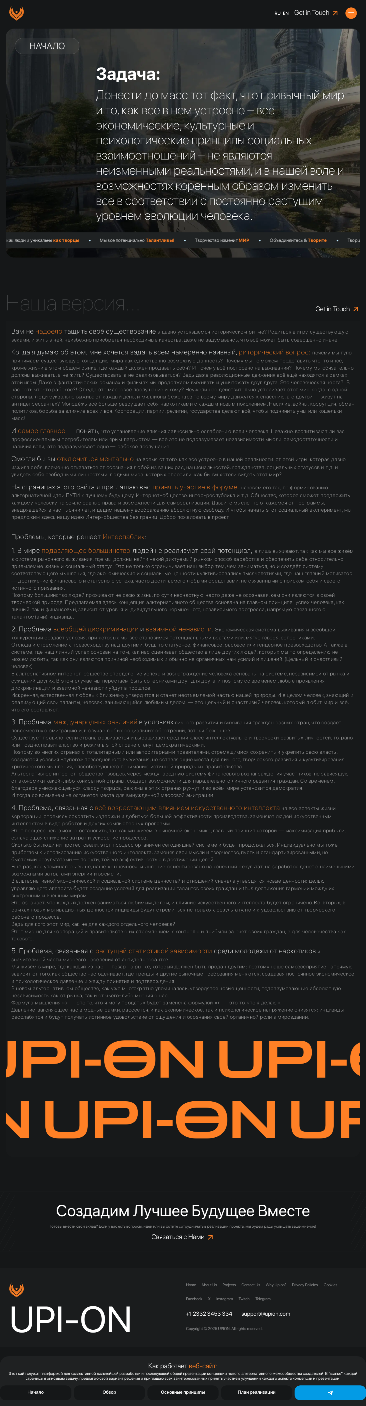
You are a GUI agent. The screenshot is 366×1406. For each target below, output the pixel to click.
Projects (230, 1285)
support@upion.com (265, 1313)
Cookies (332, 1285)
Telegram (263, 1299)
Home (191, 1285)
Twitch (244, 1299)
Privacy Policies (306, 1285)
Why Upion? (277, 1285)
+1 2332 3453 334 (209, 1313)
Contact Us (251, 1285)
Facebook (194, 1299)
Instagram (224, 1299)
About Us (209, 1285)
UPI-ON (70, 1319)
